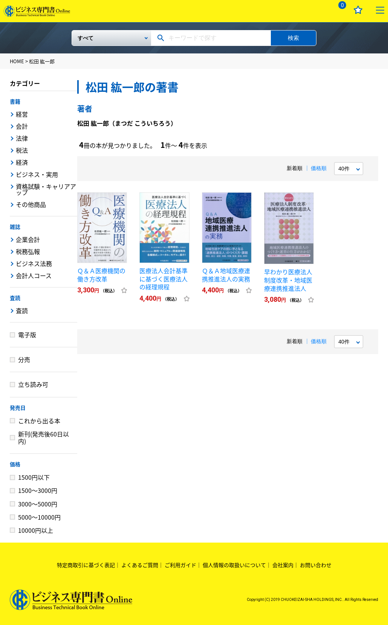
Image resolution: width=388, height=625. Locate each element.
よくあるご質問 (139, 565)
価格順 (319, 168)
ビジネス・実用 (37, 174)
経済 (22, 162)
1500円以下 (34, 477)
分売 (24, 359)
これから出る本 (39, 420)
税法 (22, 150)
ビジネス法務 (34, 263)
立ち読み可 (33, 384)
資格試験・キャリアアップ (46, 189)
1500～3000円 (37, 490)
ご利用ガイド (180, 565)
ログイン (317, 10)
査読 (15, 297)
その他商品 (31, 204)
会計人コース (34, 275)
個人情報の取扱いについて (234, 565)
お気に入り (358, 10)
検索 (293, 38)
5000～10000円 (39, 517)
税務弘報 (28, 251)
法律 (22, 138)
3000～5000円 (37, 503)
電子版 (27, 334)
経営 (22, 114)
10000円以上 (35, 530)
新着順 (294, 168)
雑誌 (15, 226)
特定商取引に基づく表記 (86, 565)
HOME (17, 61)
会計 (22, 126)
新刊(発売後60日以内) (43, 437)
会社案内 (282, 565)
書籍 (15, 101)
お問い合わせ (315, 565)
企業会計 (28, 239)
